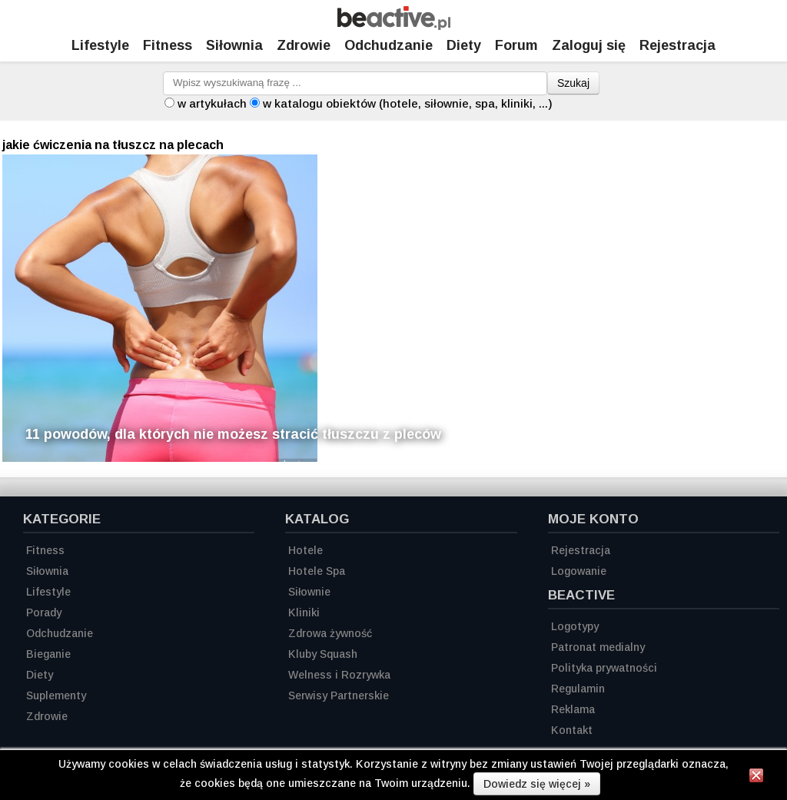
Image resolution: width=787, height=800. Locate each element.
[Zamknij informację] (756, 777)
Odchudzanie (388, 45)
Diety (464, 45)
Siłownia (234, 45)
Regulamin (578, 688)
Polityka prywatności (604, 668)
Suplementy (56, 695)
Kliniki (304, 612)
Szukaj (573, 83)
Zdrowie (303, 45)
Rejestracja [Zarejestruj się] (677, 45)
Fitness (167, 45)
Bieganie (48, 654)
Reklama (573, 709)
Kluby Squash (322, 654)
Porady (43, 612)
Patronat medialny (598, 647)
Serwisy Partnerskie (338, 695)
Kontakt (572, 730)
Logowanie (578, 571)
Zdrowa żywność (330, 633)
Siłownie (309, 592)
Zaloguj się (589, 45)
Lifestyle (100, 45)
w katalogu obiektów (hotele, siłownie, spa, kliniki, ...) (408, 103)
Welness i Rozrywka (339, 675)
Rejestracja (580, 550)
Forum (516, 45)
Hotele (305, 550)
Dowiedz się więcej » (536, 784)
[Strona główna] (393, 25)
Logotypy (575, 626)
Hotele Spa (316, 571)
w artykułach (212, 103)
